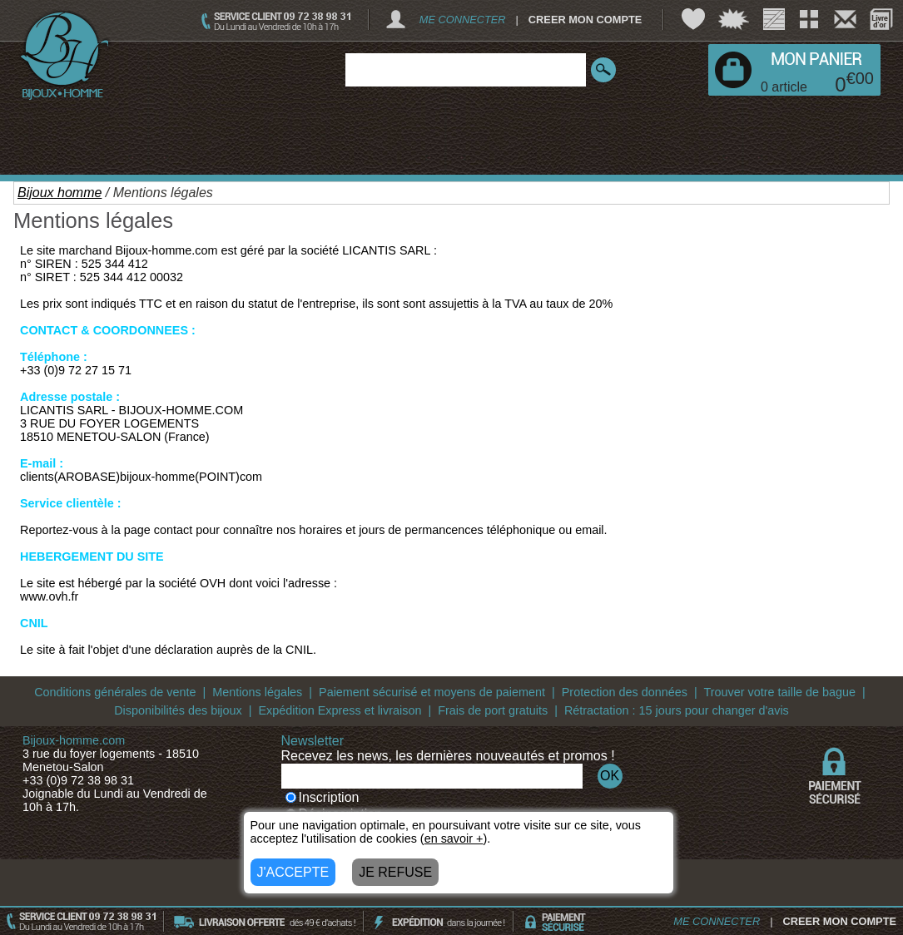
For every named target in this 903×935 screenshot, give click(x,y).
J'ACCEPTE (293, 872)
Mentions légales (257, 692)
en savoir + (454, 838)
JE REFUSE (395, 872)
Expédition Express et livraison (339, 710)
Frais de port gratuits (493, 710)
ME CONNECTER (462, 19)
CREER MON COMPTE (585, 19)
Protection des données (624, 692)
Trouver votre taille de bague (779, 692)
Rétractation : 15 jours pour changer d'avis (676, 710)
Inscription (322, 797)
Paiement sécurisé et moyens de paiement (432, 692)
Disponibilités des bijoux (178, 710)
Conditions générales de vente (115, 692)
